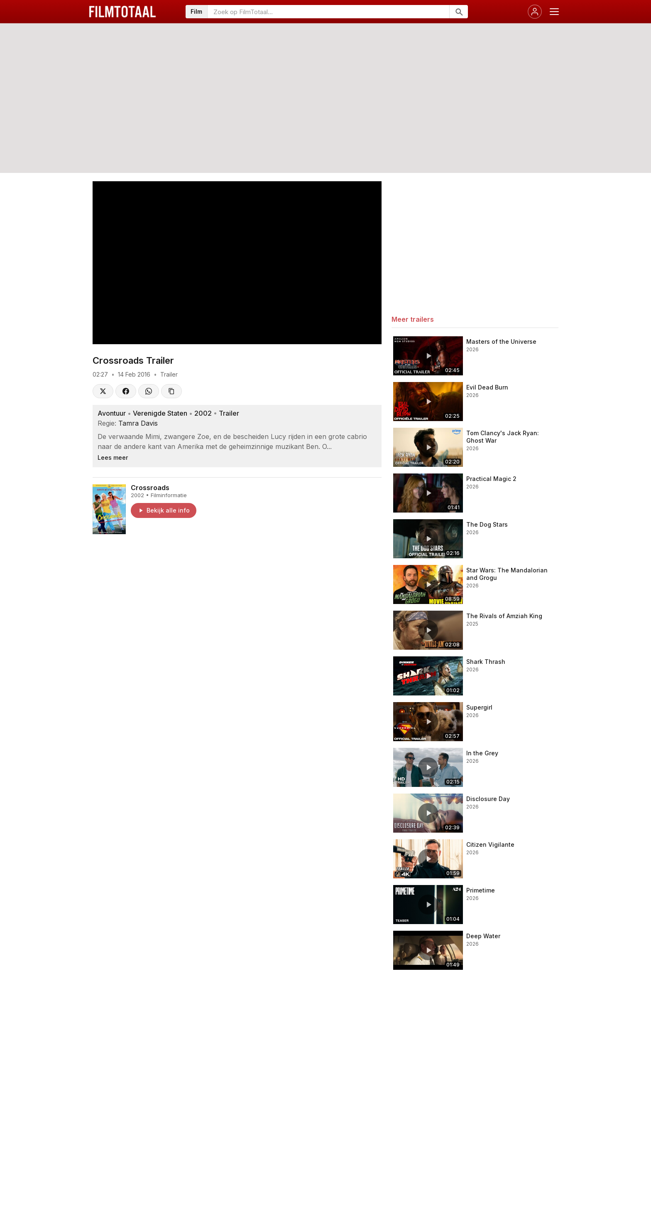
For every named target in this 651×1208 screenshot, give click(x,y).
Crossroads (150, 487)
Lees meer (113, 457)
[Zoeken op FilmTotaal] (328, 11)
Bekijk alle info (163, 510)
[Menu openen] (554, 11)
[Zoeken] (458, 11)
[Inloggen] (535, 12)
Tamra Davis (138, 423)
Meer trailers (413, 319)
